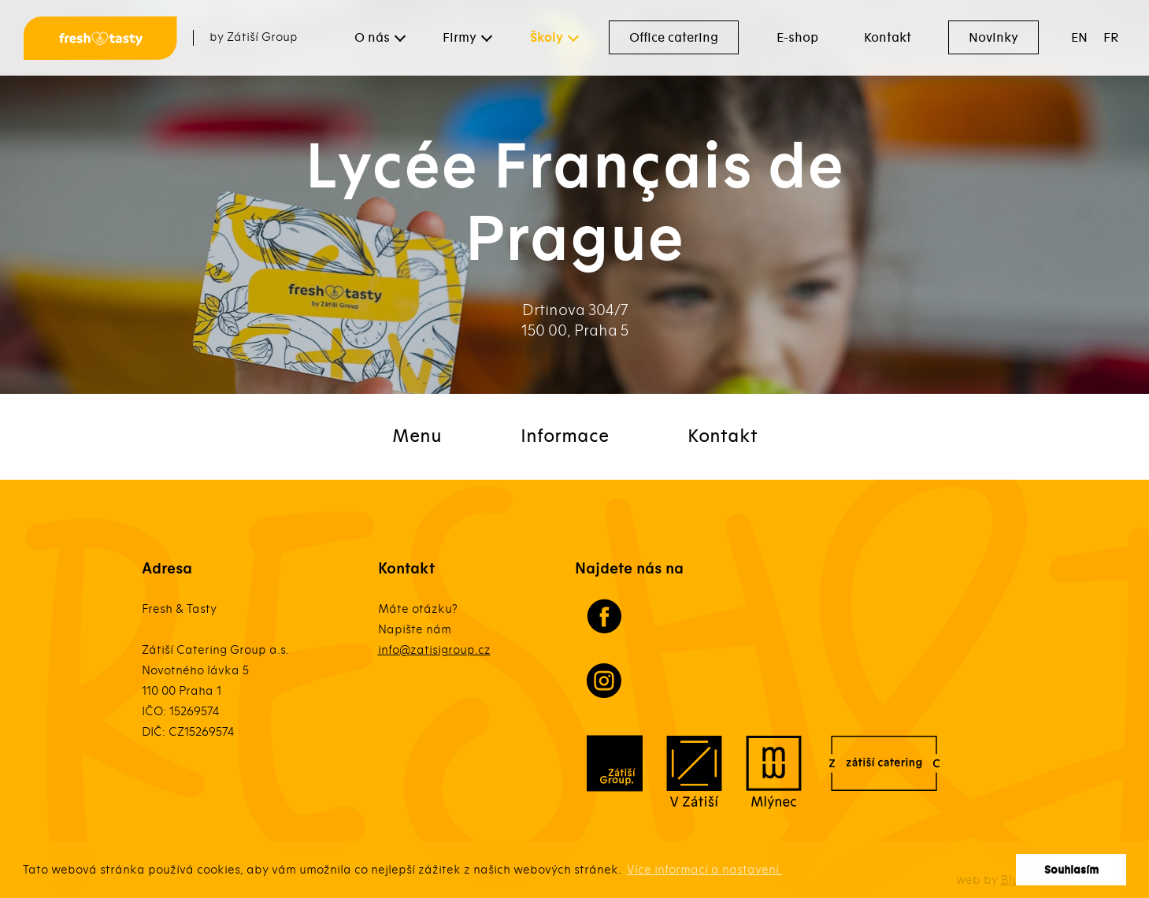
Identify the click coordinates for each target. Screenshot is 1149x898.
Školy (546, 38)
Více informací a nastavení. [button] (704, 870)
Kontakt (887, 38)
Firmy (459, 38)
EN (1079, 38)
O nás (372, 38)
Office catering (673, 38)
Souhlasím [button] (1071, 870)
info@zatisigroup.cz (434, 650)
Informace (565, 436)
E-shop (797, 38)
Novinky (993, 38)
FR (1110, 38)
